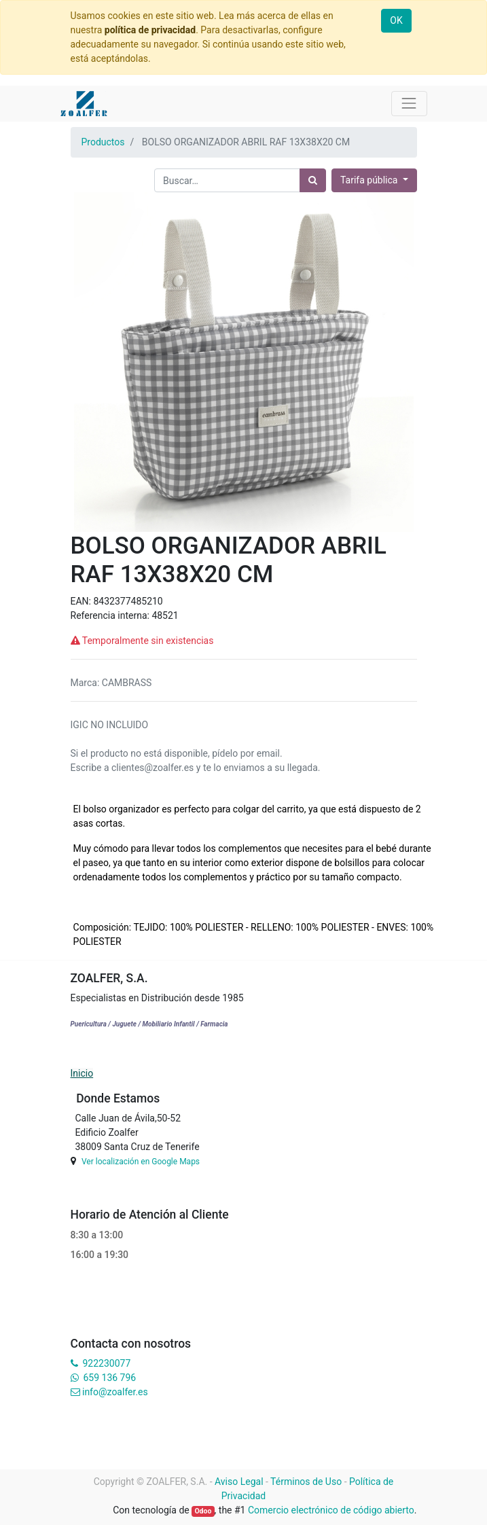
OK (396, 20)
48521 (164, 615)
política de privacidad (150, 29)
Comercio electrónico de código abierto (331, 1510)
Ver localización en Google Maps (141, 1161)
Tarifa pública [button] (370, 180)
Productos (103, 142)
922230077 (106, 1363)
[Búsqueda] (313, 180)
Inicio (82, 1073)
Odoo (202, 1511)
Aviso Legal (239, 1481)
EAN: (82, 601)
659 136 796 (110, 1377)
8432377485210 (127, 601)
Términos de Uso (306, 1481)
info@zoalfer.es (115, 1391)
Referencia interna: (111, 615)
